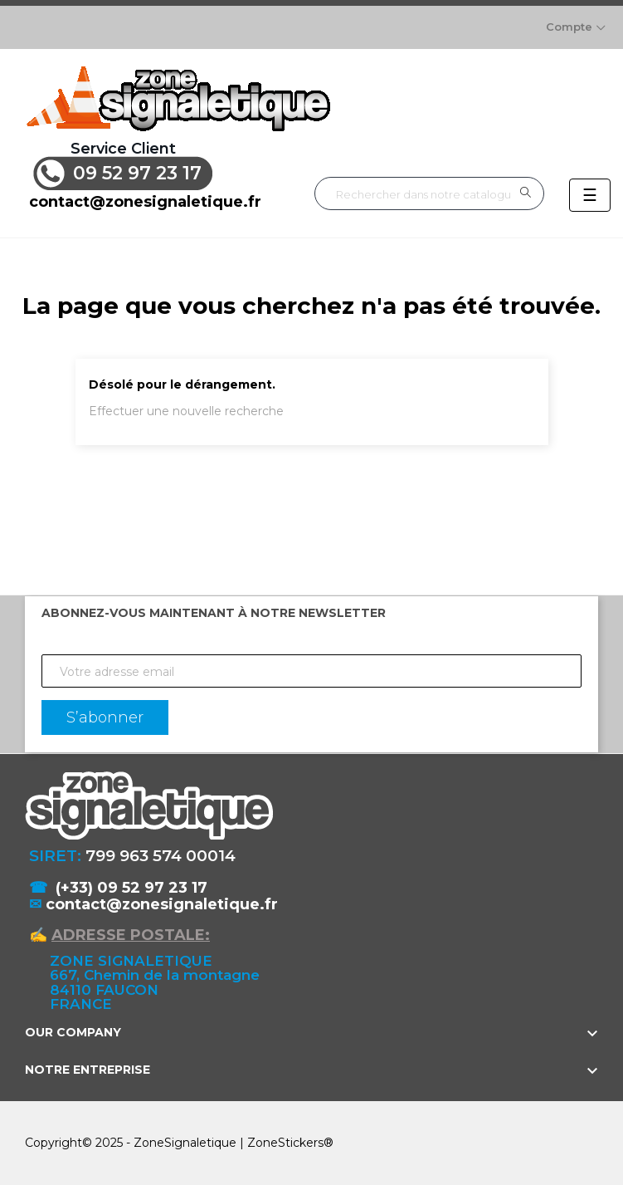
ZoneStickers (285, 1141)
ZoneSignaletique (185, 1141)
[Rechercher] (429, 194)
